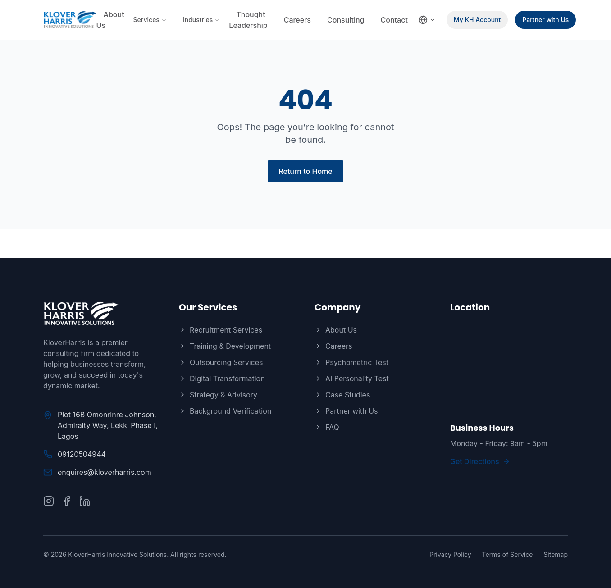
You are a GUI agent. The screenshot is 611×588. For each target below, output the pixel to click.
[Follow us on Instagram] (48, 501)
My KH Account (477, 19)
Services (150, 19)
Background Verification (225, 410)
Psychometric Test (351, 362)
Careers (297, 19)
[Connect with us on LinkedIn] (84, 501)
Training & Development (225, 346)
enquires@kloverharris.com (104, 472)
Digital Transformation (222, 378)
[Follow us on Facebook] (66, 501)
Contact (394, 19)
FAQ (327, 427)
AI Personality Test (352, 378)
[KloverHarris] (102, 313)
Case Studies (342, 394)
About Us (110, 20)
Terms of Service (507, 554)
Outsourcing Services (221, 362)
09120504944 (82, 454)
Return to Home (305, 171)
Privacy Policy (450, 554)
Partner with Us (545, 19)
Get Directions (480, 461)
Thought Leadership (248, 20)
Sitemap (555, 554)
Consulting (346, 19)
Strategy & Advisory (218, 394)
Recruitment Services (220, 329)
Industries (201, 19)
